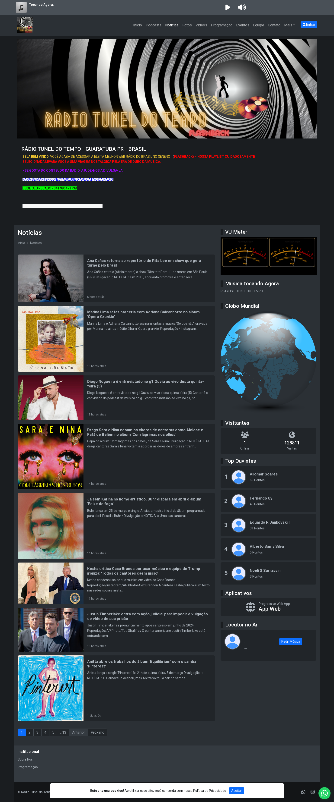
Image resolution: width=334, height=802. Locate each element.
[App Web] (268, 607)
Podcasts (153, 25)
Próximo (97, 732)
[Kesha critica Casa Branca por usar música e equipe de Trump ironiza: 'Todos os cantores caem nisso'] (116, 583)
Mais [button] (288, 25)
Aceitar (236, 791)
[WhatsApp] (303, 792)
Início (137, 25)
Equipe (258, 25)
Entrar (309, 24)
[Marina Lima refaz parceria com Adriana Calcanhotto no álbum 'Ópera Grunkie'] (116, 339)
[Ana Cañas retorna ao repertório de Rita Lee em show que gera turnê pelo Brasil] (116, 278)
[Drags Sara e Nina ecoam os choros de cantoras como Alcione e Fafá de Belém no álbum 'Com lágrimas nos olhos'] (116, 457)
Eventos (242, 25)
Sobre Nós (25, 759)
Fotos (187, 25)
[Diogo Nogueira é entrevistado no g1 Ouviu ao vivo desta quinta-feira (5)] (116, 397)
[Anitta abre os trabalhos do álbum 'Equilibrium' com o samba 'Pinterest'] (116, 688)
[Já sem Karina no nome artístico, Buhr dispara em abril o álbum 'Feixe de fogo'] (116, 526)
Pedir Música (290, 641)
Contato (274, 25)
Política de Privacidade (209, 791)
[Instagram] (313, 792)
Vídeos (201, 25)
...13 (63, 732)
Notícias (172, 25)
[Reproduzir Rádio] (228, 7)
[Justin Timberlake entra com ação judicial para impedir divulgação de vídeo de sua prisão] (116, 630)
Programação (221, 25)
